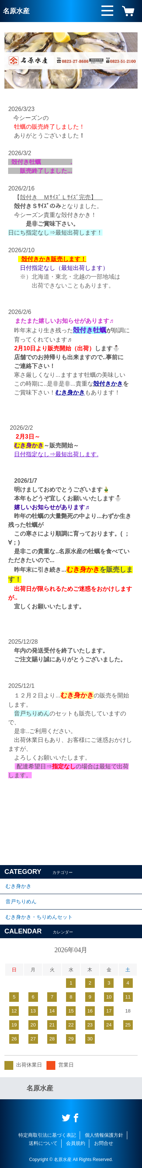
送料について (43, 1143)
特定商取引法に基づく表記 (47, 1135)
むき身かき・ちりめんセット (39, 917)
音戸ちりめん (21, 901)
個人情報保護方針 (104, 1135)
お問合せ (103, 1143)
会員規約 (75, 1143)
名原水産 (16, 11)
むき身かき (18, 886)
